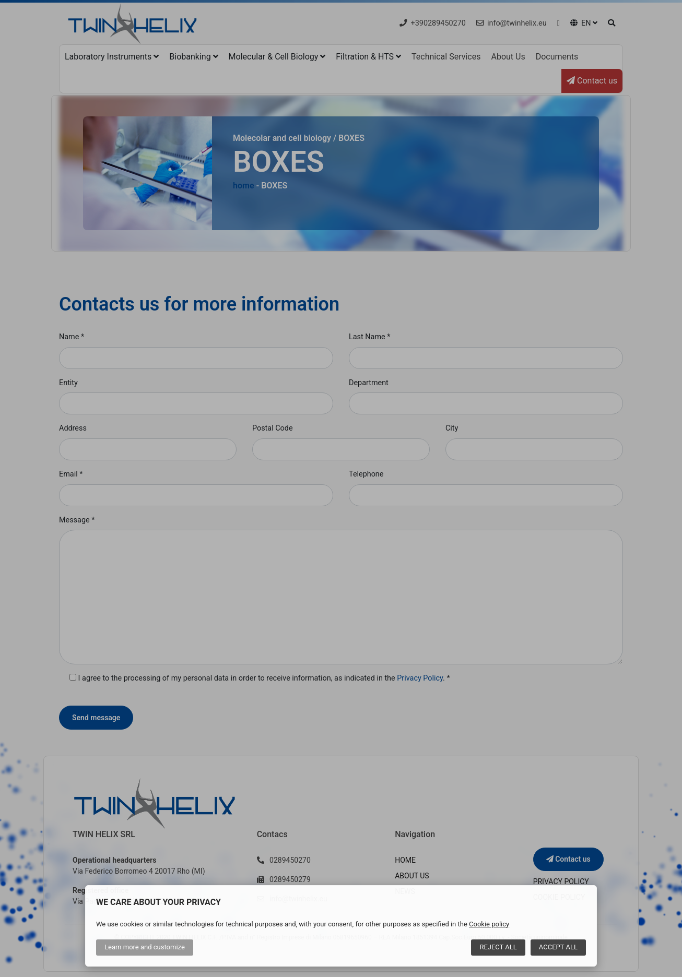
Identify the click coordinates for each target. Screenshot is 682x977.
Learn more (144, 947)
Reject (497, 947)
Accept (558, 947)
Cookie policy (489, 924)
